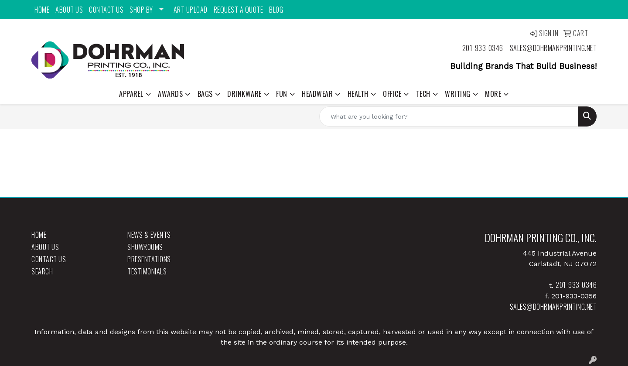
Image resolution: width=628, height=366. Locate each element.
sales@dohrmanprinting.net (553, 48)
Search (42, 271)
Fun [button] (281, 94)
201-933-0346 (482, 48)
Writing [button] (458, 94)
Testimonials (147, 271)
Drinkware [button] (244, 94)
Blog (276, 9)
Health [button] (358, 94)
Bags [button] (205, 94)
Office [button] (392, 94)
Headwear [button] (317, 94)
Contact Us (106, 9)
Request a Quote (238, 9)
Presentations (149, 259)
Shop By (141, 9)
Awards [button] (170, 94)
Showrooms (145, 247)
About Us (69, 9)
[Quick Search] (448, 116)
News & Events (149, 234)
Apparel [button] (131, 94)
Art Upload (191, 9)
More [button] (493, 94)
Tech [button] (423, 94)
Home (41, 9)
